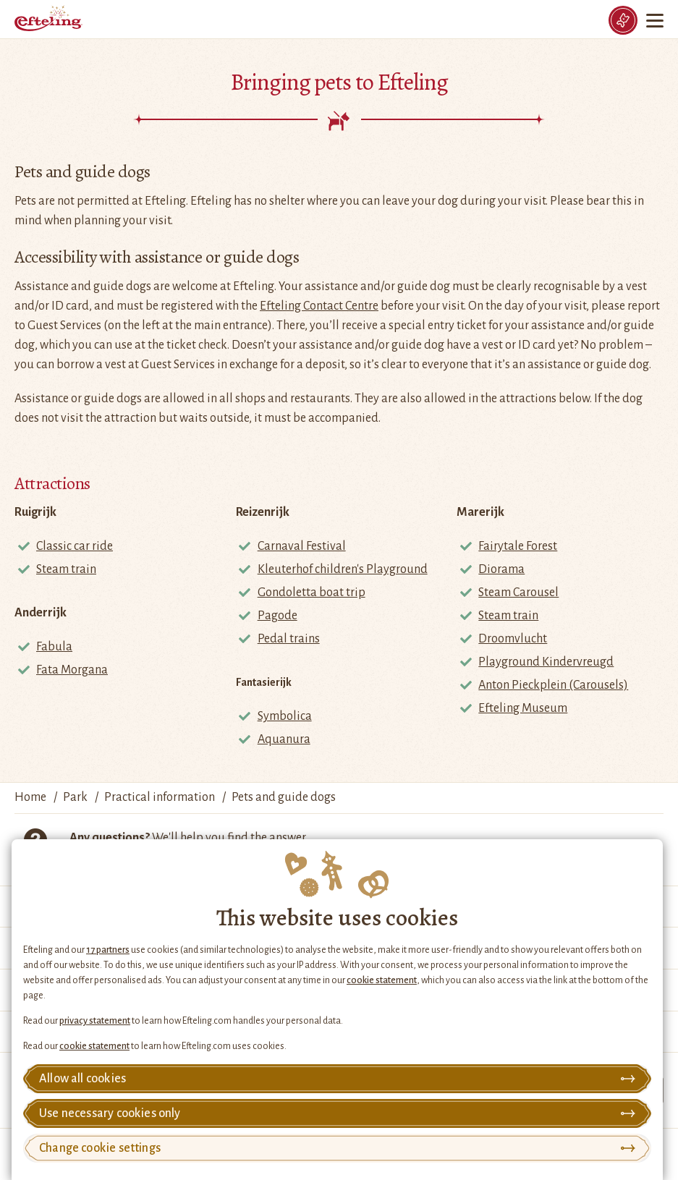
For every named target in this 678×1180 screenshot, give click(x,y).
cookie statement (382, 980)
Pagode (277, 615)
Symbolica (285, 716)
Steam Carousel (518, 592)
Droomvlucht (512, 638)
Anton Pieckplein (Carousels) (553, 685)
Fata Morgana (72, 669)
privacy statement (94, 1021)
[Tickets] (623, 20)
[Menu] (656, 20)
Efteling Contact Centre (319, 306)
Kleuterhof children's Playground (343, 569)
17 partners (108, 950)
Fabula (54, 646)
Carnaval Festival (302, 546)
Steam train (66, 569)
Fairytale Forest (517, 546)
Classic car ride (74, 546)
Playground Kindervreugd (546, 661)
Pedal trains (289, 638)
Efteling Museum (522, 708)
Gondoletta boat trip (311, 592)
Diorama (501, 569)
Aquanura (284, 739)
